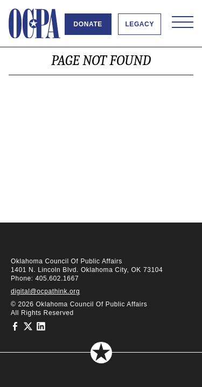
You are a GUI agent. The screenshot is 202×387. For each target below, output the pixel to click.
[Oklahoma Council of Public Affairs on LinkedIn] (41, 325)
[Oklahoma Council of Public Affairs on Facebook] (15, 325)
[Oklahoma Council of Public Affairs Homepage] (34, 24)
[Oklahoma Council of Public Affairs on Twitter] (28, 325)
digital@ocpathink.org (45, 291)
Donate (88, 24)
